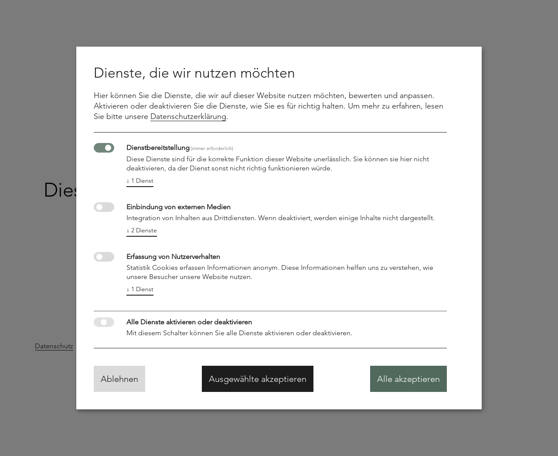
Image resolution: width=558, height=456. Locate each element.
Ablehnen (119, 379)
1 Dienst (139, 181)
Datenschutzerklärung (188, 116)
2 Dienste (141, 230)
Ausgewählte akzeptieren (257, 379)
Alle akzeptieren (408, 379)
